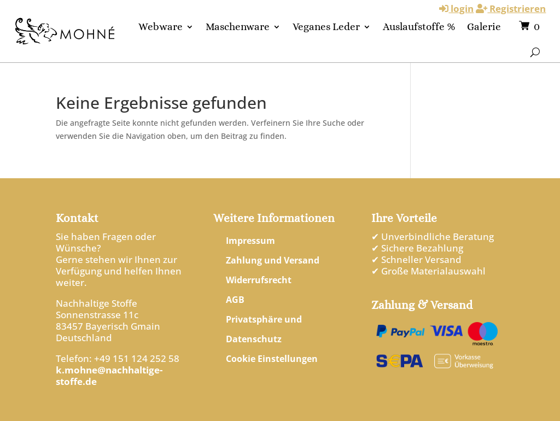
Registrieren (511, 8)
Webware (160, 26)
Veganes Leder (326, 26)
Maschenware (238, 26)
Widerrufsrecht (258, 280)
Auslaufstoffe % (419, 26)
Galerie (484, 26)
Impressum (250, 241)
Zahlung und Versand (272, 260)
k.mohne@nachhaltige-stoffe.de (109, 376)
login (456, 8)
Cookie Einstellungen (272, 359)
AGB (235, 300)
